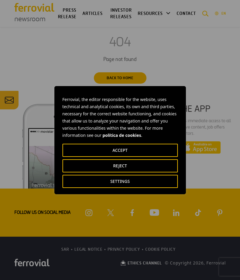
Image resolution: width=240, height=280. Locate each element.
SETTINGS (120, 181)
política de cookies (122, 135)
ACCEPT (120, 150)
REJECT (120, 166)
